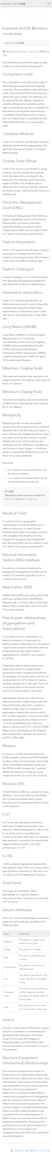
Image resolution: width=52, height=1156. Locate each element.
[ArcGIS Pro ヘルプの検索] (23, 3)
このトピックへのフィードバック (32, 1150)
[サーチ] (49, 3)
